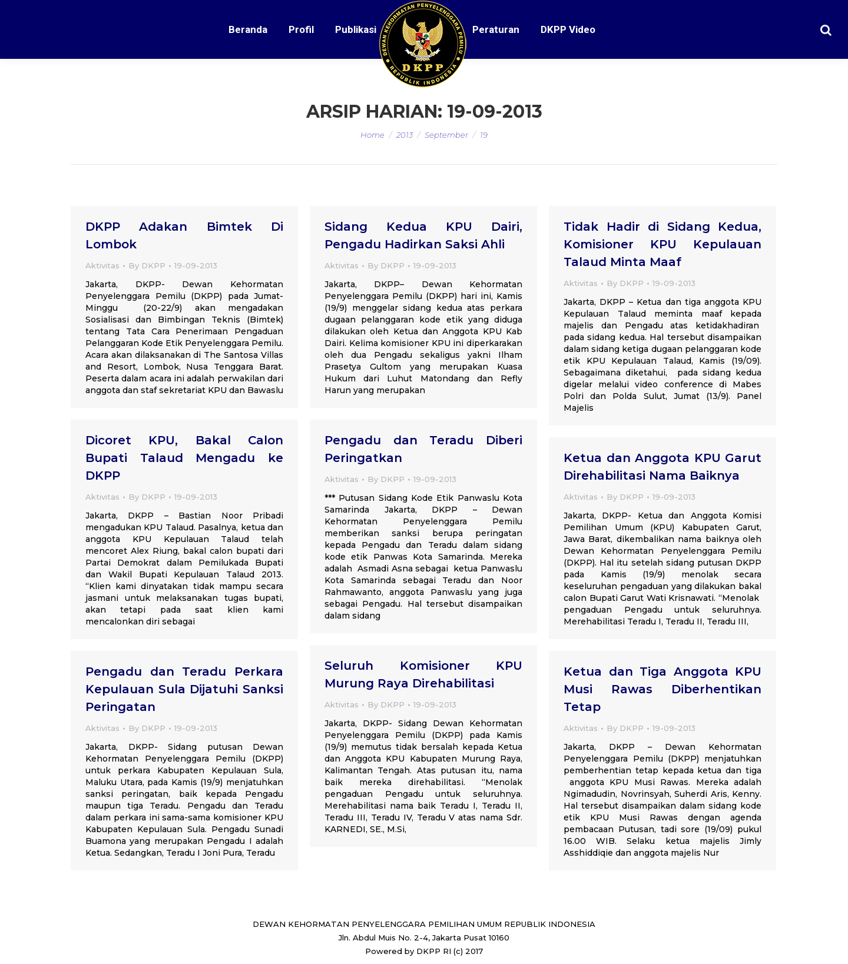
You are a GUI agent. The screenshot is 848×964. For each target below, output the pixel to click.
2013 (404, 134)
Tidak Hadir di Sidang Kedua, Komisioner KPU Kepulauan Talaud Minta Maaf (662, 244)
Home (372, 134)
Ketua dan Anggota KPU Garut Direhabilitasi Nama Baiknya (662, 467)
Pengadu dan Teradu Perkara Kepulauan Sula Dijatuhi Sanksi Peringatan (184, 689)
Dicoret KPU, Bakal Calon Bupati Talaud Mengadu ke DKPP (184, 458)
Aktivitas (102, 265)
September (446, 134)
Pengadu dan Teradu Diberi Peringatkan (423, 449)
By (146, 265)
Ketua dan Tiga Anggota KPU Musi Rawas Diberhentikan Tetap (662, 689)
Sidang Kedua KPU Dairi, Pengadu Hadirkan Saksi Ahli (423, 235)
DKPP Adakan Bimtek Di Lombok (184, 235)
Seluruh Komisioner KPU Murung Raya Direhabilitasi (423, 674)
